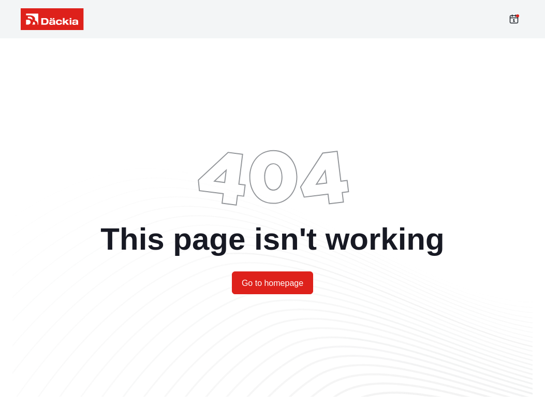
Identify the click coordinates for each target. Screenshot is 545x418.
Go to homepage (272, 283)
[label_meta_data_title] (52, 19)
